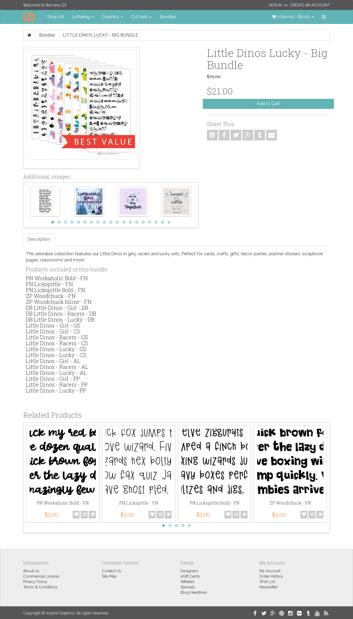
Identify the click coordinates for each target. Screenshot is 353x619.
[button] (293, 17)
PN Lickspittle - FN (49, 283)
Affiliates (188, 582)
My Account (269, 571)
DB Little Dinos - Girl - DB (57, 307)
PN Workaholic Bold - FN (57, 278)
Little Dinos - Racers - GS (57, 337)
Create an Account (310, 5)
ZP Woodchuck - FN (51, 295)
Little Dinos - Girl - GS (53, 325)
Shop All (55, 16)
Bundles (168, 16)
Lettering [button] (83, 16)
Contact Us (111, 571)
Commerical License (41, 576)
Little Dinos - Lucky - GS (56, 349)
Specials (188, 587)
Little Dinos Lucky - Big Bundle (100, 35)
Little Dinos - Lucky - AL (56, 372)
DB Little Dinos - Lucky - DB (60, 319)
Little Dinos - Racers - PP (57, 384)
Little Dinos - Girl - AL (53, 360)
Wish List (267, 582)
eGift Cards (190, 576)
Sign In (275, 5)
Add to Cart (268, 103)
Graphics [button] (112, 16)
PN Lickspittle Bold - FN (55, 289)
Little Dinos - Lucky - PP (56, 390)
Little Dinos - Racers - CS (57, 343)
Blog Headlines (194, 592)
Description (38, 239)
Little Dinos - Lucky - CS (56, 354)
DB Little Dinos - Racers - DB (61, 313)
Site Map (109, 576)
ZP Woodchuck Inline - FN (58, 301)
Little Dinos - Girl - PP (53, 378)
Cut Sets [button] (141, 16)
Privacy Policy (35, 582)
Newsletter (268, 587)
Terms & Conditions (40, 587)
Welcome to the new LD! (44, 5)
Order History (271, 576)
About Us (31, 571)
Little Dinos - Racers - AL (57, 366)
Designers (189, 571)
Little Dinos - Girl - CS (53, 331)
